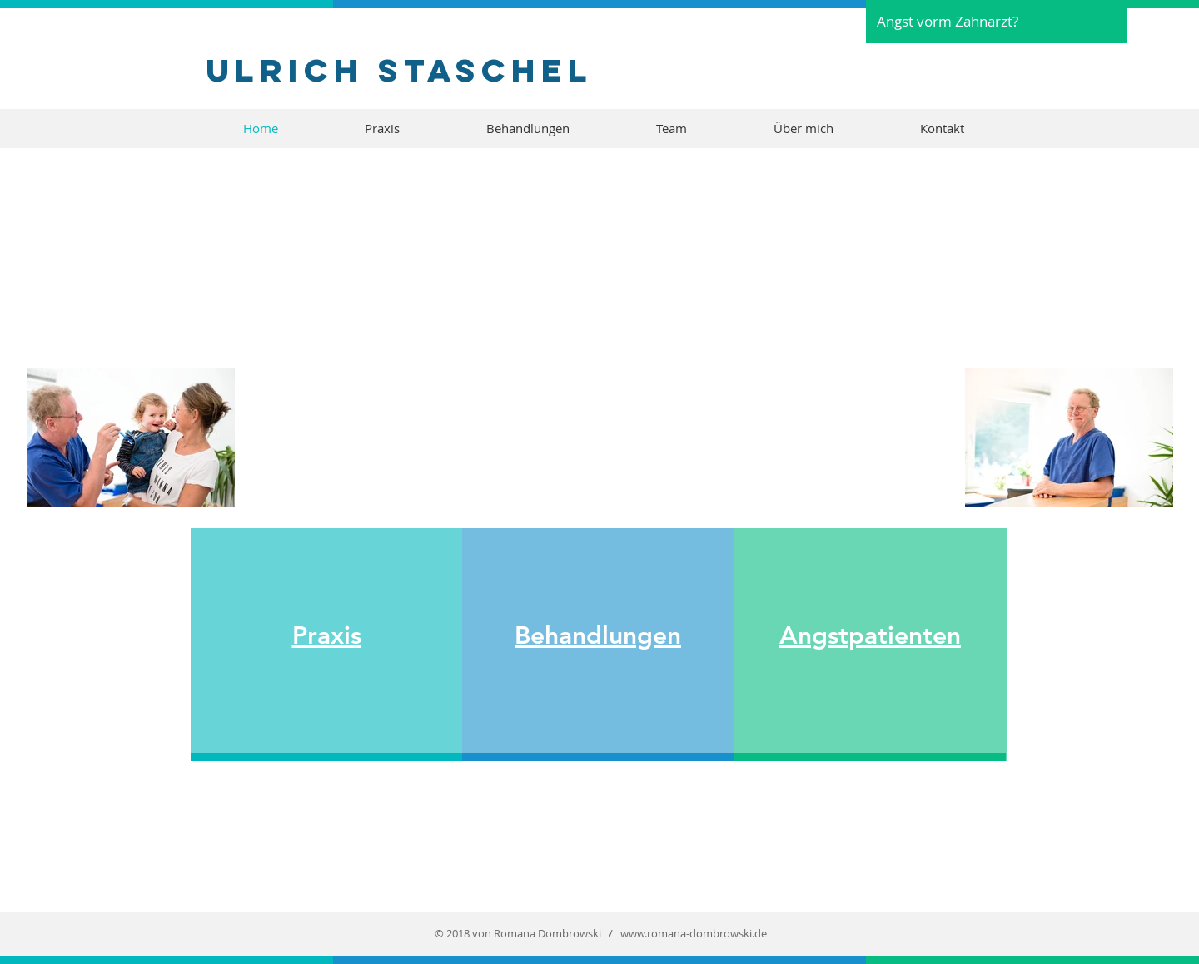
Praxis (326, 635)
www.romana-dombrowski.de (693, 933)
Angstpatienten (870, 635)
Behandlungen (598, 635)
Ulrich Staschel (399, 70)
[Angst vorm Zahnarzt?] (996, 21)
